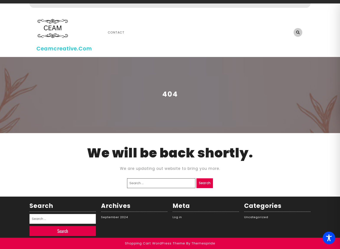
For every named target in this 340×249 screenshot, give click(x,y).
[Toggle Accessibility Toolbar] (329, 238)
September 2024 (114, 217)
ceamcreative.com (64, 48)
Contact (116, 32)
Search (205, 183)
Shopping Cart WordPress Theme (155, 243)
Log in (177, 217)
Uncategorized (256, 217)
